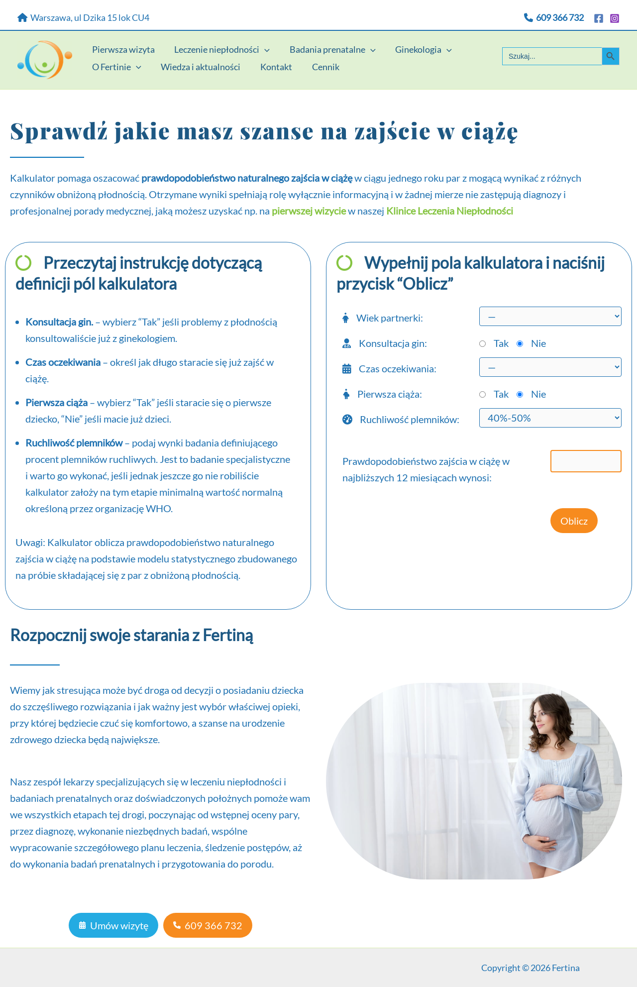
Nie (538, 343)
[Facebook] (599, 18)
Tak (501, 343)
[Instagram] (615, 18)
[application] (262, 43)
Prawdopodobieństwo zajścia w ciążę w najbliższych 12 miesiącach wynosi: (426, 469)
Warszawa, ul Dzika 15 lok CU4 (83, 17)
